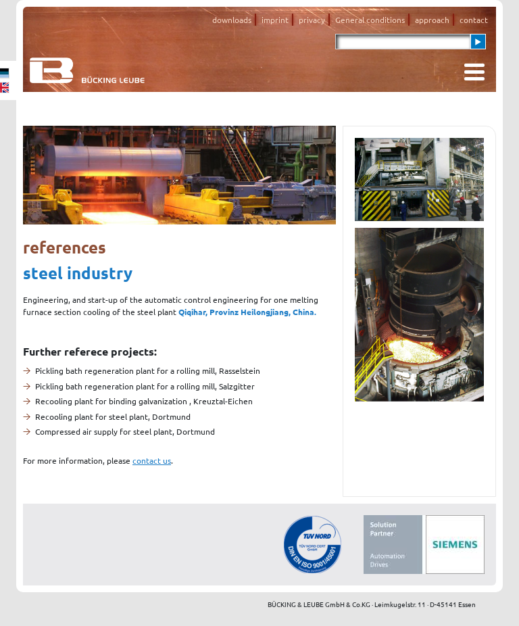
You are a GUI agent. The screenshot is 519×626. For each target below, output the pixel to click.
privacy (312, 19)
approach (432, 19)
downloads (231, 19)
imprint (275, 19)
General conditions (370, 19)
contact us (151, 460)
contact (474, 19)
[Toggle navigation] (474, 72)
